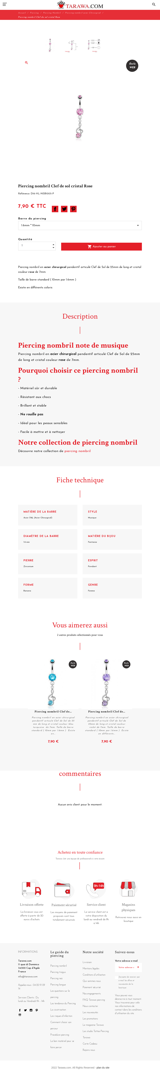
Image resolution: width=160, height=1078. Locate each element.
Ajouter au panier (102, 246)
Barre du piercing (32, 218)
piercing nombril (78, 451)
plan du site (103, 1067)
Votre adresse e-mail (126, 961)
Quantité (25, 239)
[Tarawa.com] (80, 4)
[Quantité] (36, 245)
